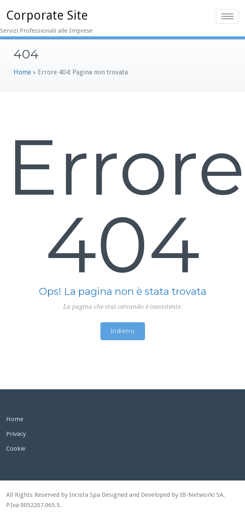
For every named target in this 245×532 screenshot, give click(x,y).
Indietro (123, 331)
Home (22, 72)
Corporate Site (47, 15)
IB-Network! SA (201, 494)
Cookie (15, 448)
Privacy (16, 434)
